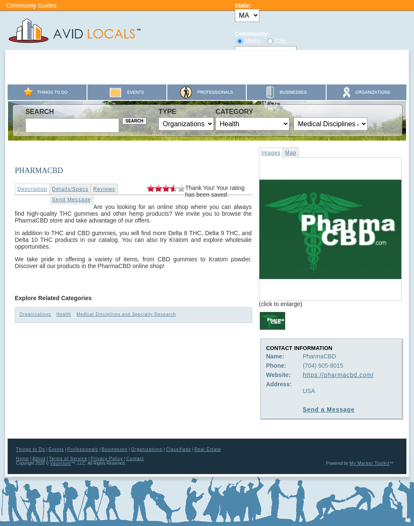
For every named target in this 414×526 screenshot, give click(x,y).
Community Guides (31, 5)
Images (271, 153)
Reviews (104, 189)
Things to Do (30, 449)
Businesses (115, 449)
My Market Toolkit (369, 463)
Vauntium (60, 463)
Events (56, 449)
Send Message (71, 200)
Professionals (83, 449)
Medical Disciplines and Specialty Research (126, 314)
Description (32, 189)
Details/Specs (70, 189)
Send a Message (329, 409)
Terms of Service (68, 458)
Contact (135, 458)
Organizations (35, 314)
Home (22, 458)
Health (63, 314)
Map (290, 153)
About (39, 458)
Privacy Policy (107, 458)
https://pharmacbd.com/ (338, 374)
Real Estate (207, 449)
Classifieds (178, 449)
